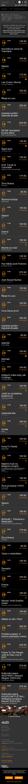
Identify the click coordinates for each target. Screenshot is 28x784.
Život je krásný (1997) (12, 486)
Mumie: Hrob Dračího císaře (12, 602)
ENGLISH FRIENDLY (6, 20)
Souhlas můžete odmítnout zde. (14, 781)
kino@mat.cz (4, 750)
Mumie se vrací (9, 248)
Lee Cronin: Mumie (11, 82)
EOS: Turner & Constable (8, 166)
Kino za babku (15, 14)
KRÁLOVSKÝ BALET (18, 16)
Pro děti (7, 14)
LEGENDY (3, 18)
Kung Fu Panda (9, 446)
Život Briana (7, 183)
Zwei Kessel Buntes (11, 280)
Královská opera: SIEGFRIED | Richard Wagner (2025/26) (12, 675)
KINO (3, 5)
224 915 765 (22, 5)
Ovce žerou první (10, 311)
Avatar (4, 429)
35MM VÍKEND (18, 18)
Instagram (9, 760)
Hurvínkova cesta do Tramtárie (12, 50)
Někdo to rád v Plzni (11, 619)
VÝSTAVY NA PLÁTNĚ (19, 17)
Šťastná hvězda (9, 199)
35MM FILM (10, 18)
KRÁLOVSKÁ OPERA (6, 16)
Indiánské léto (8, 413)
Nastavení (9, 777)
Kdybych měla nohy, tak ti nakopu (13, 376)
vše (2, 14)
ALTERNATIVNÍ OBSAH (7, 17)
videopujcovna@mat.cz (7, 756)
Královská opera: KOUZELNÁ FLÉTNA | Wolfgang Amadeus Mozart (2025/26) (12, 698)
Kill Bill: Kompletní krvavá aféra (10, 131)
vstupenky (23, 43)
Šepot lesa (6, 149)
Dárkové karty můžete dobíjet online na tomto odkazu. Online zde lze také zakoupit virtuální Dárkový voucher (14, 32)
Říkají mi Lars (8, 98)
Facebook (3, 760)
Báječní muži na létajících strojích (10, 465)
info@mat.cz (4, 743)
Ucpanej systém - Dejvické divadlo (10, 114)
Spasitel (5, 343)
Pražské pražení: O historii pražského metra (13, 635)
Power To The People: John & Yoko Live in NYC (12, 655)
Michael (5, 359)
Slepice (5, 66)
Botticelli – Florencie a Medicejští (12, 520)
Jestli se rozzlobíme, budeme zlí (11, 394)
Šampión (6, 568)
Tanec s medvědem (11, 553)
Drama (4, 231)
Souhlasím (18, 777)
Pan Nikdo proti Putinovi (13, 264)
